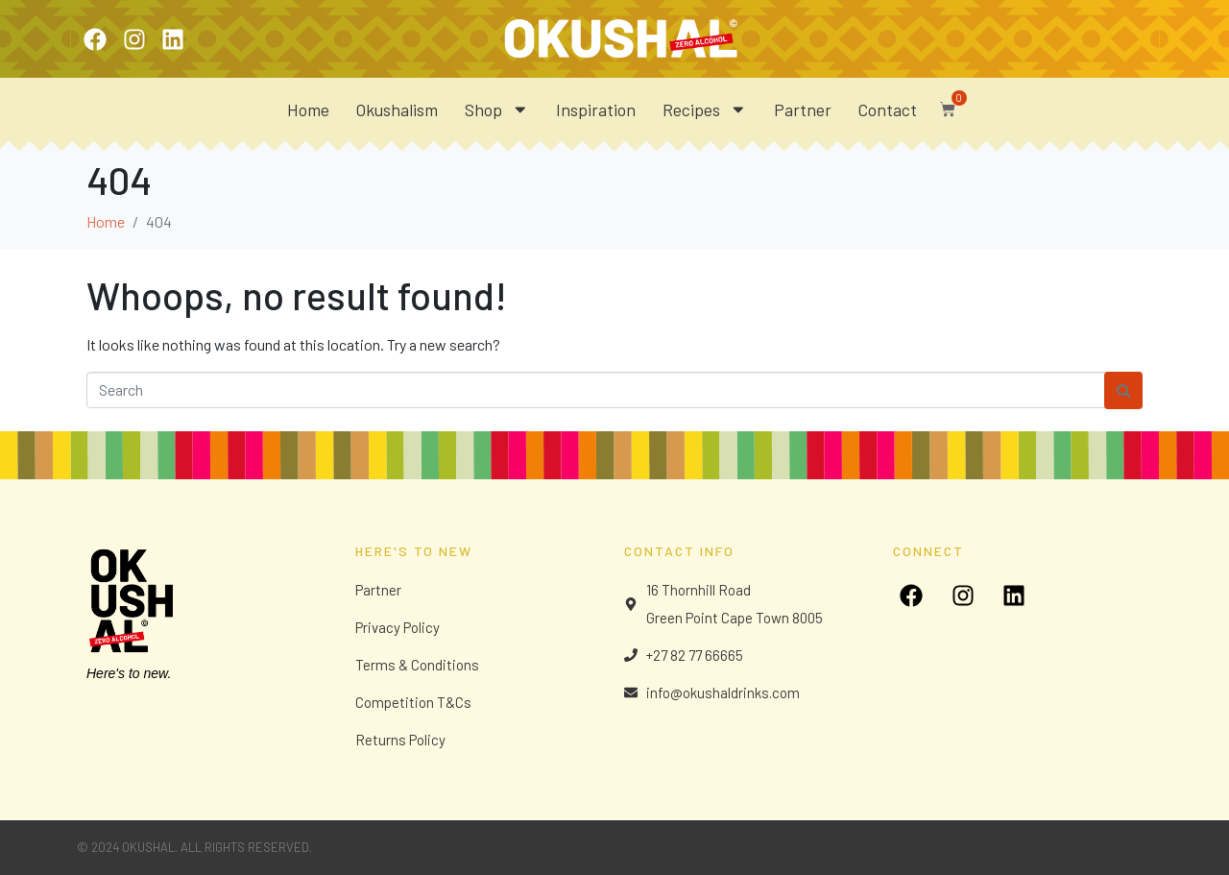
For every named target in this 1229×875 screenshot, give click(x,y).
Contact (887, 109)
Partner (802, 109)
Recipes (705, 109)
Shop (497, 109)
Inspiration (596, 109)
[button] (942, 104)
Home (308, 109)
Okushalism (397, 109)
